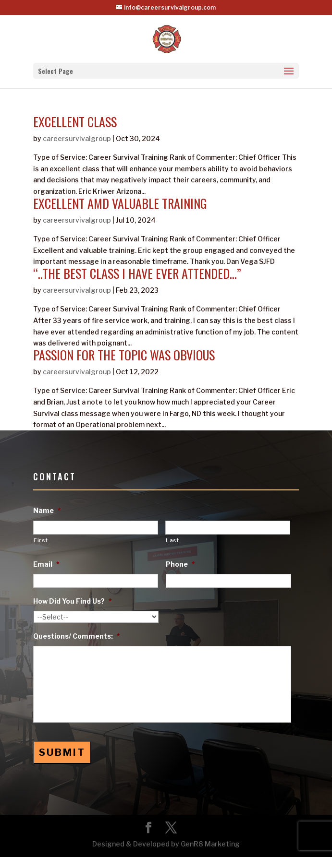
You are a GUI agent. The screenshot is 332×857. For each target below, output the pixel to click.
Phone (180, 564)
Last (172, 540)
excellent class (75, 121)
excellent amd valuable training (120, 203)
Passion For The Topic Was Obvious (124, 354)
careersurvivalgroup (77, 138)
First (41, 540)
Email (46, 564)
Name (47, 510)
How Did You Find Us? (72, 601)
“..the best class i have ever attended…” (137, 273)
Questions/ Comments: (76, 636)
